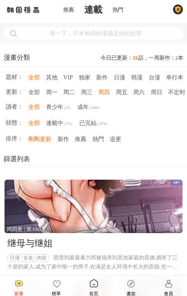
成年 (88, 108)
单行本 (174, 77)
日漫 (119, 77)
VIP (68, 77)
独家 (84, 77)
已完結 (93, 124)
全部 (34, 77)
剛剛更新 (39, 139)
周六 (139, 92)
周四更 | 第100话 (26, 229)
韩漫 (137, 77)
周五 (121, 92)
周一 (52, 92)
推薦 (68, 10)
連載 (93, 10)
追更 (115, 139)
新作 (102, 77)
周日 (156, 92)
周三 (86, 92)
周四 (104, 92)
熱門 (118, 10)
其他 (52, 77)
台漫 (154, 77)
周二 (69, 92)
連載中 (59, 124)
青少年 (58, 108)
